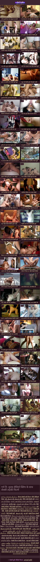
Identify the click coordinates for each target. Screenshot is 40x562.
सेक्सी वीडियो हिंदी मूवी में (28, 538)
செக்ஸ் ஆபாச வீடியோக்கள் (20, 543)
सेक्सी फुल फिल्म (10, 522)
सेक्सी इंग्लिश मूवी (17, 529)
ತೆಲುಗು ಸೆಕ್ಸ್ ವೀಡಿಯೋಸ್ (20, 535)
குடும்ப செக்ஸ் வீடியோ (9, 497)
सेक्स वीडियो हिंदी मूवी (16, 520)
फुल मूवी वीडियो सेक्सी (32, 540)
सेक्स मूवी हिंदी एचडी (29, 520)
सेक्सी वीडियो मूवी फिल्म (8, 552)
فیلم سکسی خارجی (12, 531)
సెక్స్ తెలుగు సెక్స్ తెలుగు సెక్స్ (13, 499)
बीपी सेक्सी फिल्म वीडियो (22, 526)
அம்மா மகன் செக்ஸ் (31, 522)
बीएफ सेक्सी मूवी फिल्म (24, 497)
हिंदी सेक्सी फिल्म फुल (26, 511)
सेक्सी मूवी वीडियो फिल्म (20, 2)
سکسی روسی (5, 543)
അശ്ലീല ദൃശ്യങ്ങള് (30, 550)
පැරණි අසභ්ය (26, 531)
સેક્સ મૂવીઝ (29, 509)
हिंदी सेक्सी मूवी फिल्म (15, 506)
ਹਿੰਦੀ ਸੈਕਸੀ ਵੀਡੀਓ (11, 548)
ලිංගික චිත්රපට (9, 526)
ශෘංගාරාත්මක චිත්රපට (15, 550)
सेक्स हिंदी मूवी (27, 529)
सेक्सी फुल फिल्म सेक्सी (22, 552)
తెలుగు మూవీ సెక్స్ (6, 529)
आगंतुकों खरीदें (28, 560)
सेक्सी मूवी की (20, 522)
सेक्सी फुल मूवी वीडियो (8, 524)
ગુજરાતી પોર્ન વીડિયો (22, 504)
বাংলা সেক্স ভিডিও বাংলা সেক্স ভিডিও (22, 501)
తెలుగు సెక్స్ (19, 513)
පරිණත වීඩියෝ (20, 524)
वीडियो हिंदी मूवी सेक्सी (13, 533)
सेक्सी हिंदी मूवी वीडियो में (26, 545)
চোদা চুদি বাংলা (34, 526)
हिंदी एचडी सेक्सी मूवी (29, 499)
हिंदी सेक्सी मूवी (10, 513)
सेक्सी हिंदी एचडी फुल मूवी (13, 538)
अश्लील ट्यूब (12, 504)
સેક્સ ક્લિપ (20, 509)
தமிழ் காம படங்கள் (29, 506)
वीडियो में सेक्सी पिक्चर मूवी (28, 533)
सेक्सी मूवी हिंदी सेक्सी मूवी (12, 511)
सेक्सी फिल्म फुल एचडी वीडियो (26, 518)
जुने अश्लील (14, 518)
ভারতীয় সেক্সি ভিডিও (12, 545)
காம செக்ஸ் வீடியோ (20, 553)
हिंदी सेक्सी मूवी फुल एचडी (24, 548)
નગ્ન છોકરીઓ (33, 552)
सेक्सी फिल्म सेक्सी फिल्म (18, 540)
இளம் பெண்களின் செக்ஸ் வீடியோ (23, 516)
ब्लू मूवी (26, 513)
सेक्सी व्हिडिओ (13, 509)
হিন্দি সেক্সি (32, 504)
